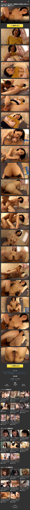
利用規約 (15, 505)
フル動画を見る (15, 25)
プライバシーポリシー (15, 506)
